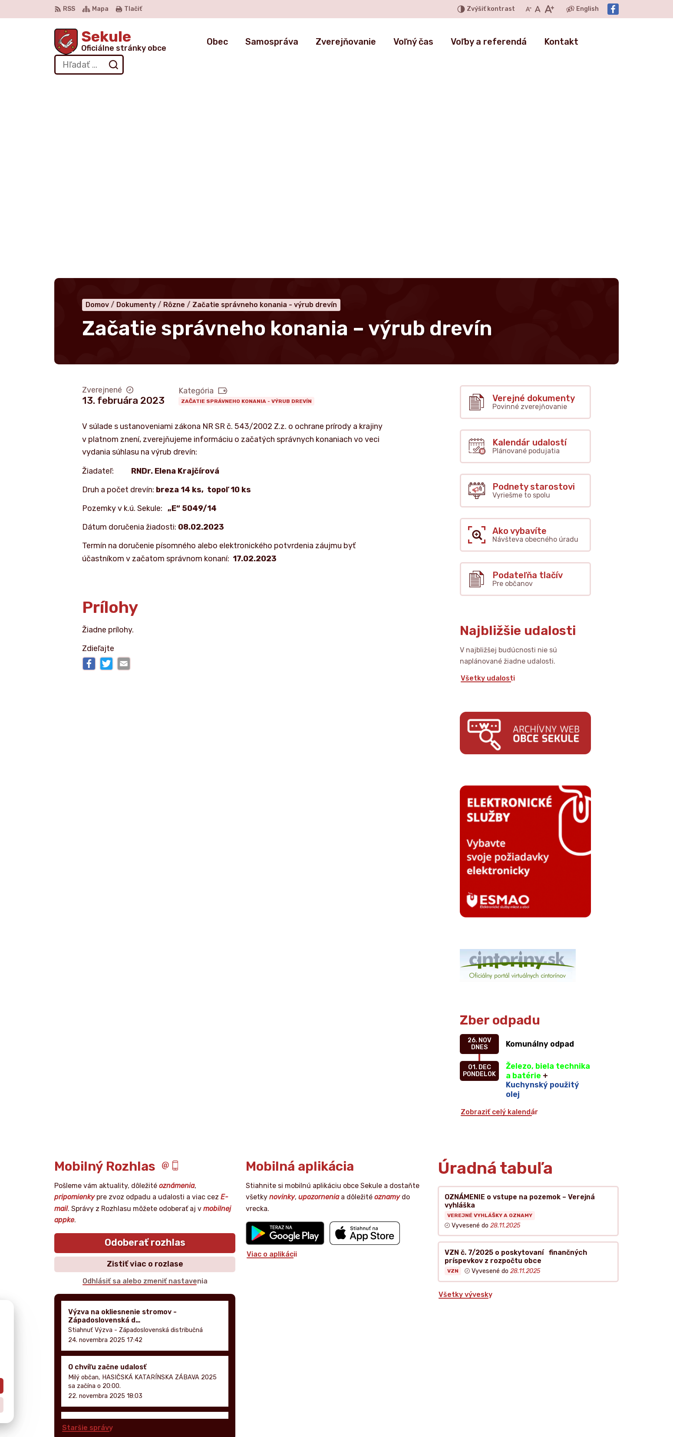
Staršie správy (87, 1231)
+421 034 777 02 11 (554, 1374)
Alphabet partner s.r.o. (183, 1330)
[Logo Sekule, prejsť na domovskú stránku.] (110, 42)
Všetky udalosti (488, 482)
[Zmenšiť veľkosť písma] (528, 9)
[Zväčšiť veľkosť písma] (549, 9)
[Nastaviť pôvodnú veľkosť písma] (537, 9)
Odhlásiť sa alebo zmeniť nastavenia (145, 1084)
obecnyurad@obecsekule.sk (570, 1384)
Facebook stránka (553, 1393)
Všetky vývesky (465, 1098)
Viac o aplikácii (272, 1058)
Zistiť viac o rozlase (145, 1067)
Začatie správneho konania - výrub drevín (246, 205)
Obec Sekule (132, 1338)
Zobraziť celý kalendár (499, 915)
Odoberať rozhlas (145, 1046)
